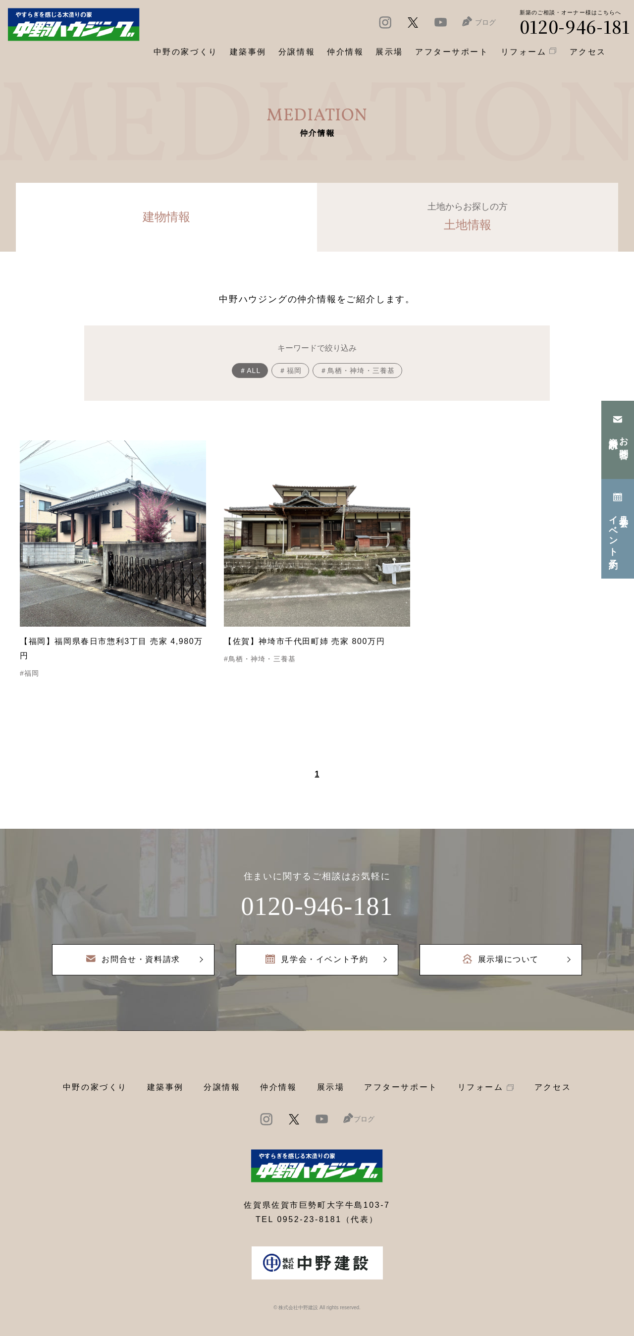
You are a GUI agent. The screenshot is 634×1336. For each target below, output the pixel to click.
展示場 (331, 1087)
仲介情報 (278, 1087)
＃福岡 (290, 370)
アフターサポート (400, 1087)
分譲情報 (222, 1087)
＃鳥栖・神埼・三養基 (357, 370)
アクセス (552, 1087)
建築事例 (248, 52)
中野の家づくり (95, 1087)
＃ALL (250, 370)
